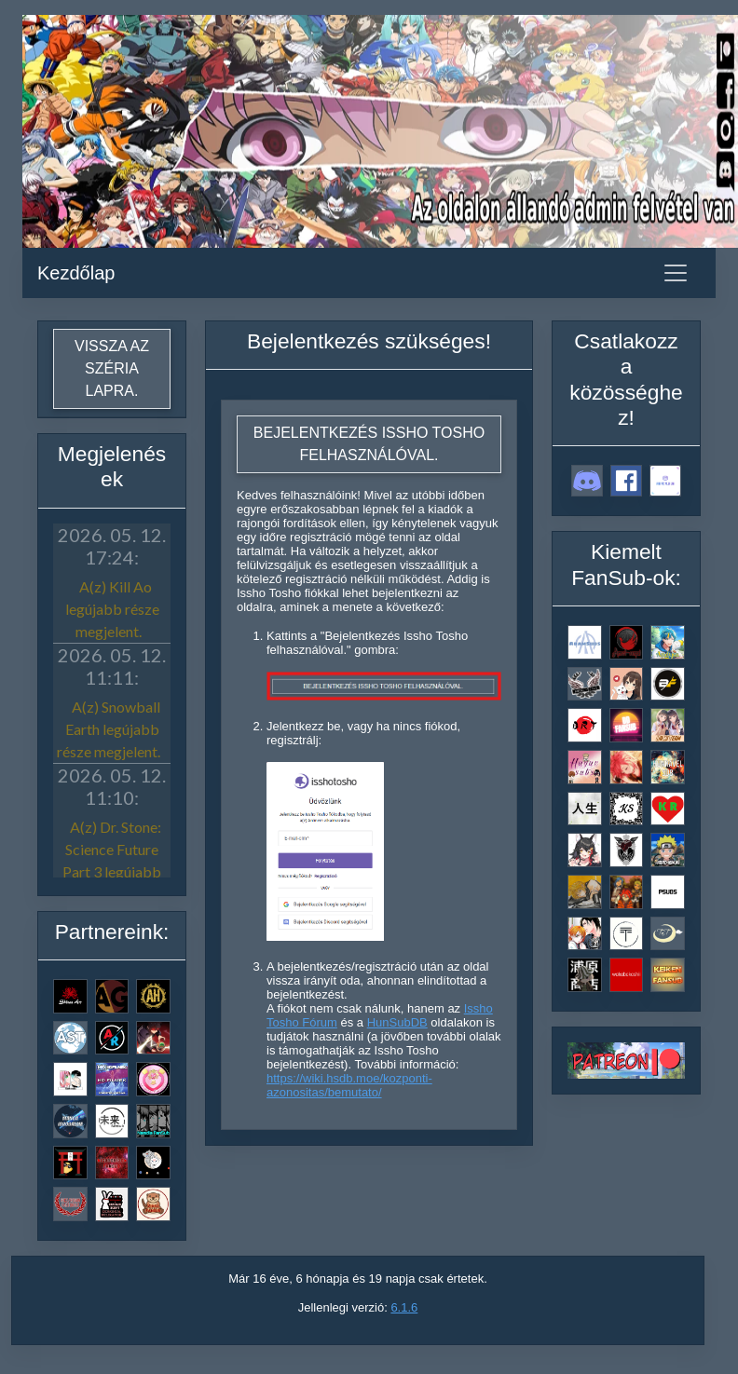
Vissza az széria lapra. (112, 368)
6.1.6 (403, 1307)
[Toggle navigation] (675, 273)
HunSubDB (397, 1022)
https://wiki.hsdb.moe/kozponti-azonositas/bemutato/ (349, 1085)
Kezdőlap (76, 273)
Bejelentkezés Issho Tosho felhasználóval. (369, 444)
